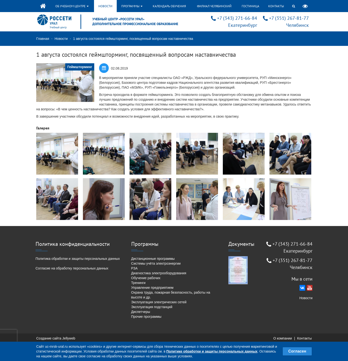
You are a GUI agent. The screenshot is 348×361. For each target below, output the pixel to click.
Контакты (276, 6)
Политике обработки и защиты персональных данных (211, 351)
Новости (105, 6)
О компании (282, 338)
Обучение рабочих (145, 278)
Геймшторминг (79, 67)
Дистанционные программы (153, 259)
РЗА (134, 268)
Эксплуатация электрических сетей (159, 302)
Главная (42, 39)
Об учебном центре (71, 6)
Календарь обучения (169, 6)
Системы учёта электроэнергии (156, 263)
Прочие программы (146, 317)
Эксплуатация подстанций (151, 307)
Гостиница (250, 6)
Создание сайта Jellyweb (55, 338)
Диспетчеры (140, 312)
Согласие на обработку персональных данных (72, 268)
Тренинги (138, 283)
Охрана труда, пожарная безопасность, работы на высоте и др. (170, 294)
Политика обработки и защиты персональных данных (78, 259)
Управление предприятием (152, 288)
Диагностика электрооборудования (158, 273)
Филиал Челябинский (214, 6)
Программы (131, 6)
